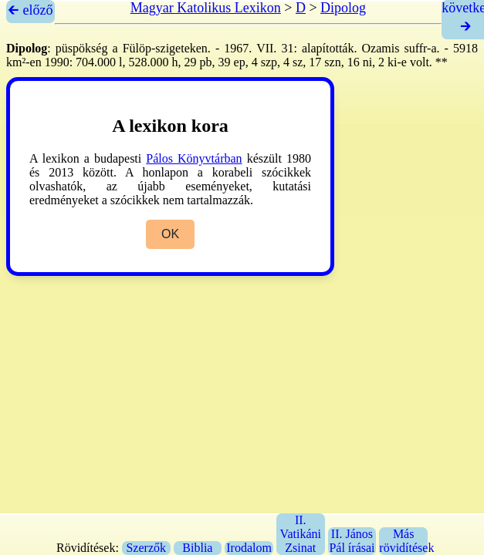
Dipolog (343, 7)
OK (170, 233)
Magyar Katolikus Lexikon (205, 7)
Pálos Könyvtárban (194, 158)
